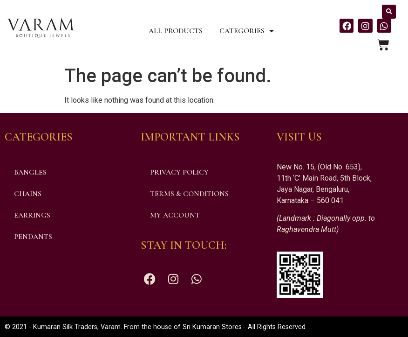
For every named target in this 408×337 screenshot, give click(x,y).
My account (175, 215)
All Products (176, 30)
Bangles (30, 172)
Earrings (32, 215)
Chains (27, 193)
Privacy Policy (179, 172)
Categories (246, 30)
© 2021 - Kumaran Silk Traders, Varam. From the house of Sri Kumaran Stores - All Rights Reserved (155, 327)
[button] (389, 12)
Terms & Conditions (189, 193)
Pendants (33, 236)
